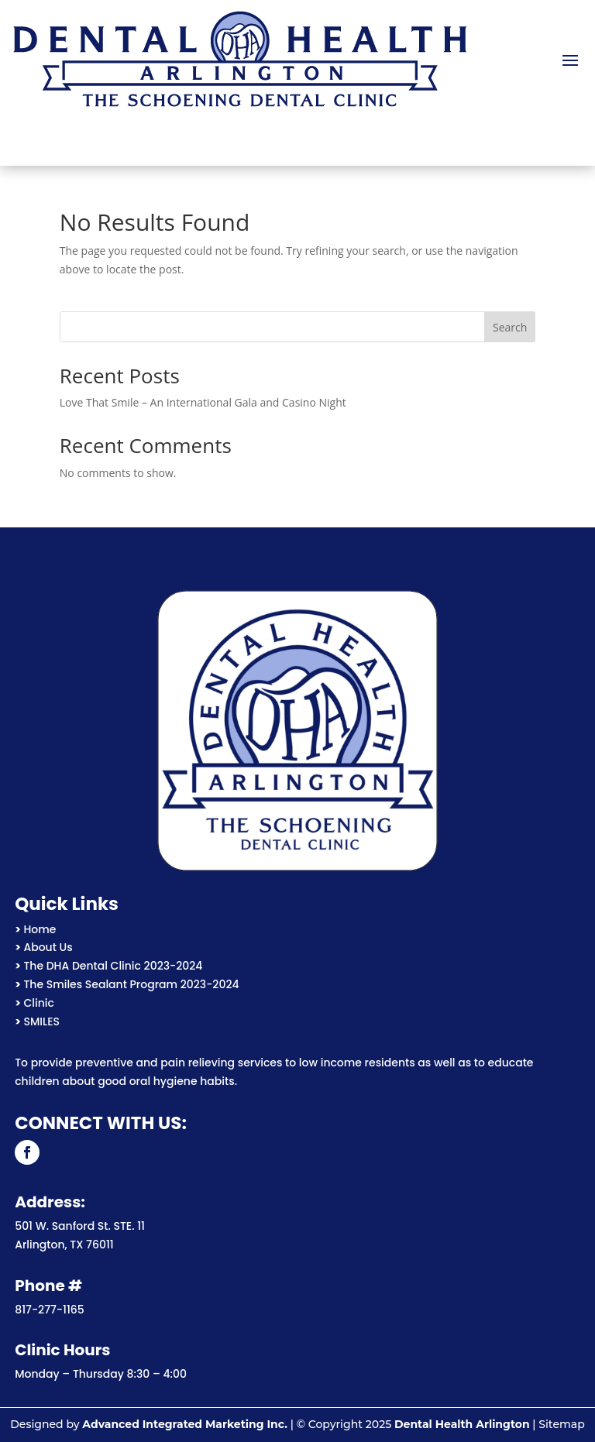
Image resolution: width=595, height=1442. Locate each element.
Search (510, 327)
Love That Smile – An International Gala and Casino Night (203, 402)
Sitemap (561, 1424)
